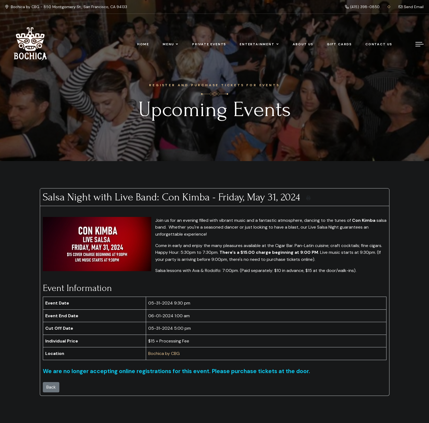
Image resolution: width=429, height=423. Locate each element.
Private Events (209, 44)
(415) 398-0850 (362, 6)
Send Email (411, 6)
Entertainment (257, 44)
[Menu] (419, 44)
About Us (303, 44)
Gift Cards (339, 44)
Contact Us (378, 44)
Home (143, 44)
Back (51, 387)
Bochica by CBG (164, 353)
